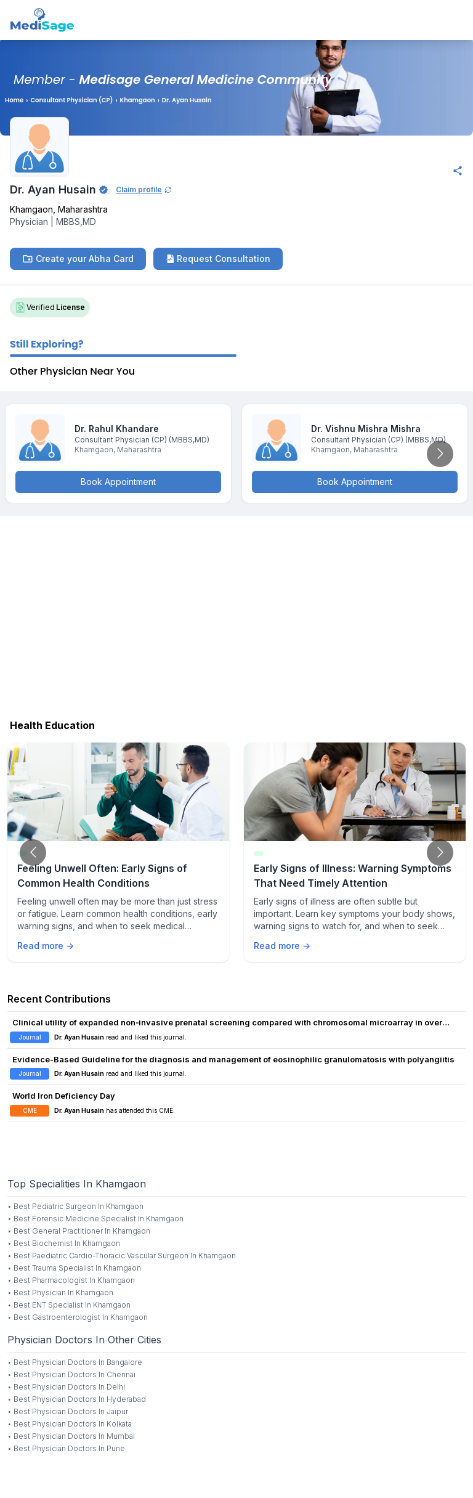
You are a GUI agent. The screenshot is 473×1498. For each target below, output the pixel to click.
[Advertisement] (236, 614)
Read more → (45, 945)
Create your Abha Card (78, 258)
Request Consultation (218, 258)
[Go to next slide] (440, 454)
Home (14, 100)
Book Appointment (118, 481)
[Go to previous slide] (33, 852)
